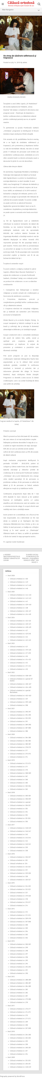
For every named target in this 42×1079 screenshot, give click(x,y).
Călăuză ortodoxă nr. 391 (19, 721)
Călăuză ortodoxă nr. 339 (19, 847)
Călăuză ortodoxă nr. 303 (19, 935)
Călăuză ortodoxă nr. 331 (19, 870)
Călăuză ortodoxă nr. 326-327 (20, 880)
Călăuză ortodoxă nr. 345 (19, 834)
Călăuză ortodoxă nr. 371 (19, 767)
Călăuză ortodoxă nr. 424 (19, 637)
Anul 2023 (11, 643)
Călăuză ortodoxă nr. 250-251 (20, 1064)
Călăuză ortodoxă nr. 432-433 (20, 621)
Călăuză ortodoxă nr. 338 (19, 851)
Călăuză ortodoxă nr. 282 (19, 993)
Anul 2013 (11, 941)
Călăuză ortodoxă (21, 3)
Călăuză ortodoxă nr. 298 (19, 951)
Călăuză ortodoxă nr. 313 (19, 912)
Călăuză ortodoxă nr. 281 (19, 996)
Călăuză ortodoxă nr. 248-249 (20, 1067)
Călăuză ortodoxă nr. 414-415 (20, 659)
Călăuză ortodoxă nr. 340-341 (20, 844)
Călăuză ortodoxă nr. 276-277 (20, 1009)
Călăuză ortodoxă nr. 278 (19, 1002)
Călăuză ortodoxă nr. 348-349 (20, 828)
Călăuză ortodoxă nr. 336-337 (20, 857)
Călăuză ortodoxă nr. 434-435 (20, 614)
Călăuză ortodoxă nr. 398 (19, 705)
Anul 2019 (11, 760)
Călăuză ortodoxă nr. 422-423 (20, 640)
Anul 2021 (11, 708)
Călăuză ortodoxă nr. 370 (19, 770)
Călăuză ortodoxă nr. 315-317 (20, 902)
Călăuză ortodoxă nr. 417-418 (20, 653)
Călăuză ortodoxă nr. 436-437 (20, 611)
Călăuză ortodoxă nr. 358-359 (20, 799)
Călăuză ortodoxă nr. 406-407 (20, 684)
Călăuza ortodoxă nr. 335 (19, 860)
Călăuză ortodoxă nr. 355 (19, 809)
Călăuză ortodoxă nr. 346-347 (20, 831)
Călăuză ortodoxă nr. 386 (19, 731)
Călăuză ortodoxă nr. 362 (19, 789)
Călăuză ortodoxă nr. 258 (19, 1044)
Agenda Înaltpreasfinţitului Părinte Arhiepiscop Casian (11, 557)
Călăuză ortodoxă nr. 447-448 (20, 585)
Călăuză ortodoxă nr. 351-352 (20, 818)
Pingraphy (3, 1076)
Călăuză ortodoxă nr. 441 (19, 601)
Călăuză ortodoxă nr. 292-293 (20, 967)
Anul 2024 (11, 618)
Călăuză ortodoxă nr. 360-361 (20, 796)
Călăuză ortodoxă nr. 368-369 (20, 773)
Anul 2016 (11, 854)
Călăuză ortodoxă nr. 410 (19, 669)
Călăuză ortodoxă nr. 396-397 (20, 712)
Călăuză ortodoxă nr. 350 (19, 822)
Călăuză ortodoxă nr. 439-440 (20, 605)
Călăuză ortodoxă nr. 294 (19, 964)
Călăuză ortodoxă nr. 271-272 (20, 1019)
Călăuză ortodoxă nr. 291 (19, 970)
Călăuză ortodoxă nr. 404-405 (20, 687)
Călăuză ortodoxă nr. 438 (19, 608)
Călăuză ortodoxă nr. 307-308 (20, 922)
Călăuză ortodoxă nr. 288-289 (20, 980)
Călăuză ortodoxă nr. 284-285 (20, 986)
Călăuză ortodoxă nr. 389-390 (20, 725)
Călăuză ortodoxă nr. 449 (19, 582)
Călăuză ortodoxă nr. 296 (19, 957)
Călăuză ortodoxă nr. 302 (19, 938)
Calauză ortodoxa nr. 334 (18, 864)
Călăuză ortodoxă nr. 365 (19, 783)
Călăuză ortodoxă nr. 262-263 (20, 1038)
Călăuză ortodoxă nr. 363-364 (20, 786)
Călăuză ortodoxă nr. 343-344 (20, 838)
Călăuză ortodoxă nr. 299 (19, 947)
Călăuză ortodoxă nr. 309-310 (20, 918)
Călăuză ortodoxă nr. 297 (19, 954)
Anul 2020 (11, 734)
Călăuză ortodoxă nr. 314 (19, 905)
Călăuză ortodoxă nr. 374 (19, 757)
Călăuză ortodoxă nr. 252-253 (20, 1061)
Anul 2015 (11, 883)
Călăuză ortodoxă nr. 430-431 (20, 624)
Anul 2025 (11, 592)
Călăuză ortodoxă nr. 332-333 (20, 867)
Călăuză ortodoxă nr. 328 (19, 876)
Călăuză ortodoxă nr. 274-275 (20, 1012)
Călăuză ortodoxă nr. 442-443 (20, 598)
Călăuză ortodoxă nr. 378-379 (20, 747)
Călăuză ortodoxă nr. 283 (19, 989)
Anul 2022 (11, 672)
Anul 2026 (11, 576)
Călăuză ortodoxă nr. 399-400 (20, 702)
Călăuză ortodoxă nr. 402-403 (20, 696)
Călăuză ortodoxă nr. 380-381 (20, 744)
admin (25, 62)
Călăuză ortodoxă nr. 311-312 (20, 915)
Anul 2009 (11, 1057)
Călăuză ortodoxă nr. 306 (19, 925)
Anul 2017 (11, 825)
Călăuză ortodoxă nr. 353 (19, 815)
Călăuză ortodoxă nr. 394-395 (20, 715)
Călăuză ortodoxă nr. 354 (19, 812)
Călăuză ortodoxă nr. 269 (19, 1022)
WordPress (21, 1076)
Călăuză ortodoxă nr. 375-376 (20, 754)
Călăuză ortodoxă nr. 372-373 (20, 763)
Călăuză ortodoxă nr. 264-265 (20, 1035)
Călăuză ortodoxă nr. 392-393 (20, 718)
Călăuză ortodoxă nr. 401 (19, 699)
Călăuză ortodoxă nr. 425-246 (20, 634)
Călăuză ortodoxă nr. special (20, 802)
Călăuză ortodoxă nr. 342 (19, 841)
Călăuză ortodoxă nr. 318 (19, 899)
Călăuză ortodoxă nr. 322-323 (20, 889)
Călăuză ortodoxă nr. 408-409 (20, 676)
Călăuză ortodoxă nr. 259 (19, 1041)
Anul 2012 (11, 977)
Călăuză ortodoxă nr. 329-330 (20, 873)
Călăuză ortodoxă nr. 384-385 (20, 738)
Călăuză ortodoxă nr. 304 (19, 931)
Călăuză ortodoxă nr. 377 (19, 750)
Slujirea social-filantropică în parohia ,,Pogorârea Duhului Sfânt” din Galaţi (30, 558)
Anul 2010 (11, 1031)
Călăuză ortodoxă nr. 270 (19, 1015)
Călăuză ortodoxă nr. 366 (19, 780)
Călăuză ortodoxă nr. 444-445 (20, 595)
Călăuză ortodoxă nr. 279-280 (20, 999)
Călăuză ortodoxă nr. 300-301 (20, 944)
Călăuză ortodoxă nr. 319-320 (20, 896)
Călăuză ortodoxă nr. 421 (19, 647)
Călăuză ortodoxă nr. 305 (19, 928)
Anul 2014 (11, 909)
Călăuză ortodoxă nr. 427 (19, 630)
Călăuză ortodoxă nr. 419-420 (20, 650)
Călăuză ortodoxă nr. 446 (19, 588)
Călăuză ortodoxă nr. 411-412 (20, 666)
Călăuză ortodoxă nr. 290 (19, 973)
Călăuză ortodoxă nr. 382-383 (20, 741)
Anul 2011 (11, 1006)
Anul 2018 (11, 792)
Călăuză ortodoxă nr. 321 (19, 893)
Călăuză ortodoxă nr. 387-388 (20, 728)
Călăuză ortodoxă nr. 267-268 (20, 1028)
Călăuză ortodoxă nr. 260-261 (20, 1048)
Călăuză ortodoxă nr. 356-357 (20, 805)
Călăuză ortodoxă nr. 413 (19, 663)
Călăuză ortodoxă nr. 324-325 (20, 886)
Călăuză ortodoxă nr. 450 (19, 579)
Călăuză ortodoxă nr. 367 (19, 776)
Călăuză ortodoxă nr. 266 (19, 1025)
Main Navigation (21, 10)
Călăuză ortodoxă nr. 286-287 (20, 983)
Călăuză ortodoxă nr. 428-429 (20, 627)
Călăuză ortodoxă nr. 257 (19, 1051)
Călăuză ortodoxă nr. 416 (19, 656)
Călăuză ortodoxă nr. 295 (19, 960)
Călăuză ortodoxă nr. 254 (19, 1054)
